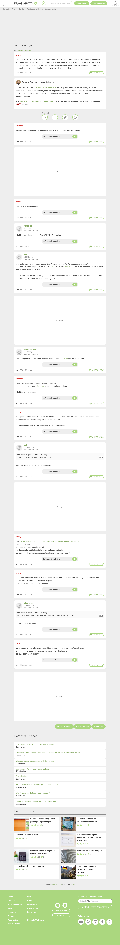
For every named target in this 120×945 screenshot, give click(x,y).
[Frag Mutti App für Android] (64, 906)
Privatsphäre (32, 908)
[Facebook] (55, 117)
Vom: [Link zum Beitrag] (18, 73)
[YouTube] (81, 922)
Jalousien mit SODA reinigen (89, 851)
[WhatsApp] (75, 117)
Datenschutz (32, 904)
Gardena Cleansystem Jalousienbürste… (37, 101)
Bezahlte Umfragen (35, 920)
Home (10, 897)
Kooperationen (14, 920)
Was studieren (14, 924)
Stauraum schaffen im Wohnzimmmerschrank (87, 820)
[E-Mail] (45, 117)
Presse (11, 916)
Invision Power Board (56, 884)
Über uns (12, 912)
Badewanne (69, 267)
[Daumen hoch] (74, 136)
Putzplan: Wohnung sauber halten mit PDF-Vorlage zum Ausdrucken (89, 838)
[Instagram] (95, 922)
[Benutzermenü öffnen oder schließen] (115, 3)
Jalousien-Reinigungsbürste (45, 88)
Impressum (32, 912)
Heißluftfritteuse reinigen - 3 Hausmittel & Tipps (42, 852)
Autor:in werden (15, 904)
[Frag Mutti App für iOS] (57, 906)
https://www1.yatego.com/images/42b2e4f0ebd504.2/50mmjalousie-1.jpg (50, 541)
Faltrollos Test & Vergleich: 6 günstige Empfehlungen (42, 820)
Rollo (66, 359)
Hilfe (29, 897)
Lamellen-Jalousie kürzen (27, 835)
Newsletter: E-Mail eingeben (90, 896)
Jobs (10, 908)
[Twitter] (65, 117)
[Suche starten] (44, 3)
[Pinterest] (88, 922)
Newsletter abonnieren (95, 907)
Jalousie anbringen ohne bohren (30, 866)
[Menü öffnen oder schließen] (4, 3)
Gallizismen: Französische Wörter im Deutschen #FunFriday (88, 869)
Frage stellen (82, 3)
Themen (11, 901)
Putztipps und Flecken (25, 50)
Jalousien (40, 386)
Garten (53, 267)
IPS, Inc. (73, 884)
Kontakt (30, 901)
